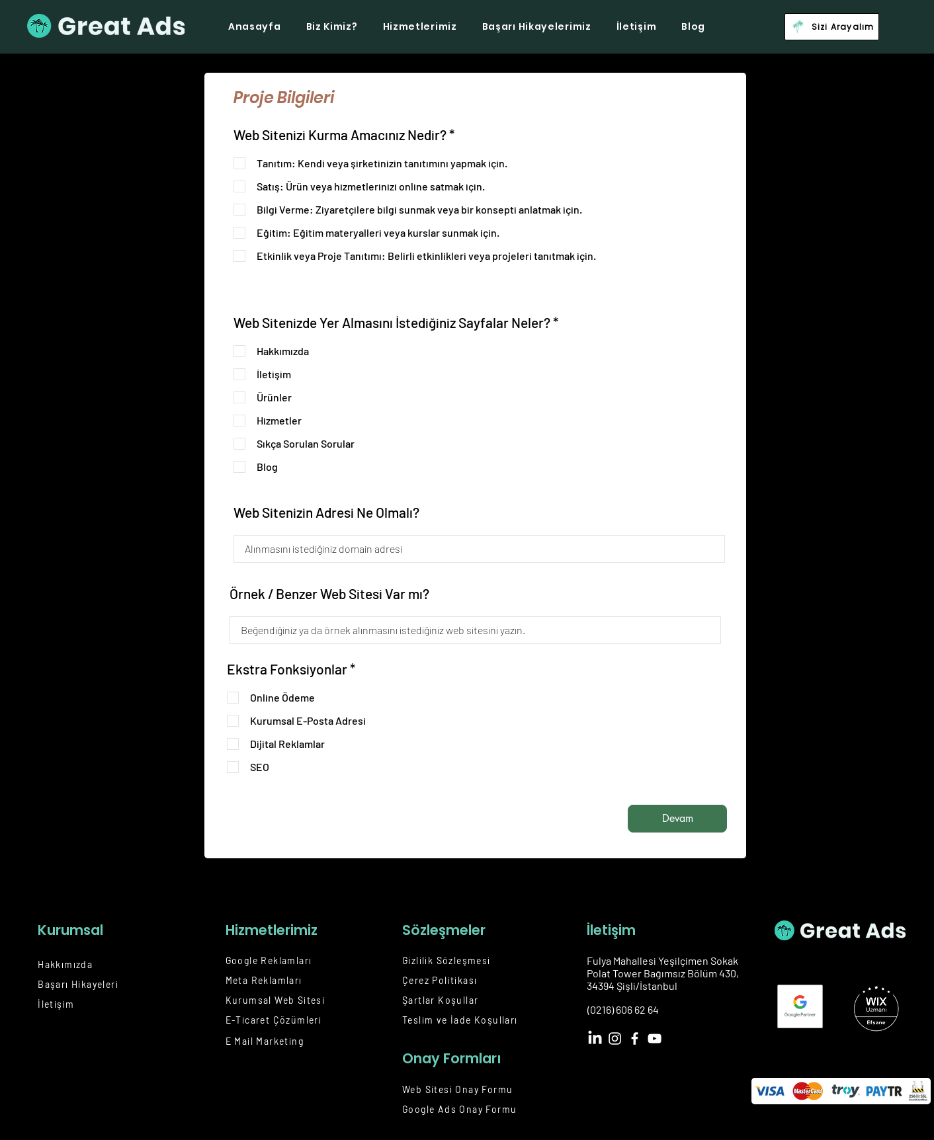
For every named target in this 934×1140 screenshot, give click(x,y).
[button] (332, 26)
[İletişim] (84, 1004)
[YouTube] (654, 1038)
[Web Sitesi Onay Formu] (477, 1090)
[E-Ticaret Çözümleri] (290, 1020)
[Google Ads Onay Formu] (477, 1110)
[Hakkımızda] (84, 964)
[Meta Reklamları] (285, 980)
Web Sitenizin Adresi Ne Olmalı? (326, 512)
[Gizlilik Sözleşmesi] (462, 960)
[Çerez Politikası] (460, 980)
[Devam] (677, 819)
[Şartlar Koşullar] (460, 1000)
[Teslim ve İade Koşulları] (477, 1020)
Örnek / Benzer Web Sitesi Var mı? (329, 593)
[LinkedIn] (595, 1038)
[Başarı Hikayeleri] (100, 984)
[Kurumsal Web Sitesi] (285, 1000)
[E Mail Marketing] (290, 1041)
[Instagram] (615, 1038)
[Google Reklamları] (283, 960)
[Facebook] (634, 1038)
